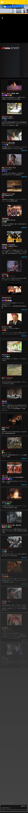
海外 (10, 300)
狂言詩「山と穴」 (6, 427)
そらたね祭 (4, 550)
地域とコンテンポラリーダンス (9, 167)
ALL (13, 802)
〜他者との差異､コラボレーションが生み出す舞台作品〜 (13, 477)
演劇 (6, 95)
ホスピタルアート (6, 354)
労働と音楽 (4, 401)
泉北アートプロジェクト (7, 378)
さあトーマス (5, 475)
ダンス (3, 95)
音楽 (3, 197)
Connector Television (15, 809)
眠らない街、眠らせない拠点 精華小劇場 (11, 525)
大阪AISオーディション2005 (8, 194)
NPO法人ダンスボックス (6, 169)
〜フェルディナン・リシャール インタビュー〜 (11, 328)
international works (6, 297)
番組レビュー (10, 403)
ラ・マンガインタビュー (6, 299)
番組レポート (9, 330)
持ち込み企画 (12, 144)
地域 (5, 221)
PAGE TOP (23, 806)
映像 (6, 300)
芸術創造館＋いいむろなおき (8, 244)
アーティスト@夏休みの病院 (8, 143)
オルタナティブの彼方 (7, 327)
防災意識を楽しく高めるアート (8, 118)
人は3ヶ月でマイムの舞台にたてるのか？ (10, 246)
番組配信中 (23, 150)
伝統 (9, 95)
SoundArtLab (5, 274)
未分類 (3, 429)
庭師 (3, 451)
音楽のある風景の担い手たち (7, 195)
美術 (3, 119)
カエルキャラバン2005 (7, 116)
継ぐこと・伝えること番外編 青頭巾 (10, 93)
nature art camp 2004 (7, 502)
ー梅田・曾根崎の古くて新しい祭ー (9, 220)
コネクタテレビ (5, 808)
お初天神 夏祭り (5, 218)
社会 (5, 119)
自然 (8, 503)
